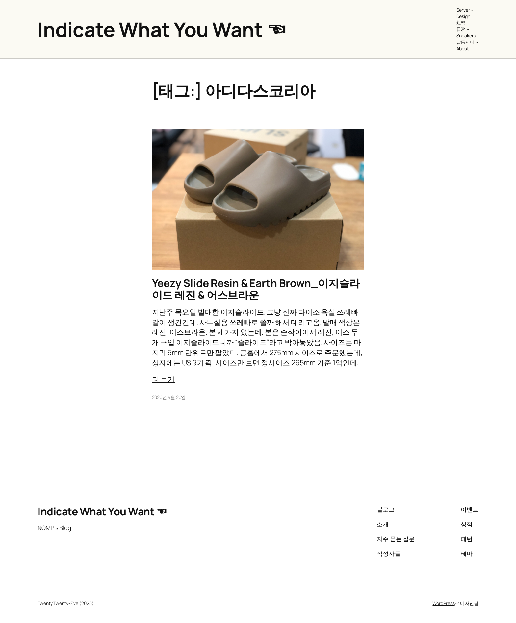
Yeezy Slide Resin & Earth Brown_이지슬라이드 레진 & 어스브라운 (256, 289)
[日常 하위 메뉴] (468, 29)
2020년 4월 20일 (169, 397)
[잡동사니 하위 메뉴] (477, 42)
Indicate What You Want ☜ (162, 29)
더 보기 (163, 379)
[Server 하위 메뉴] (472, 10)
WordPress (443, 603)
